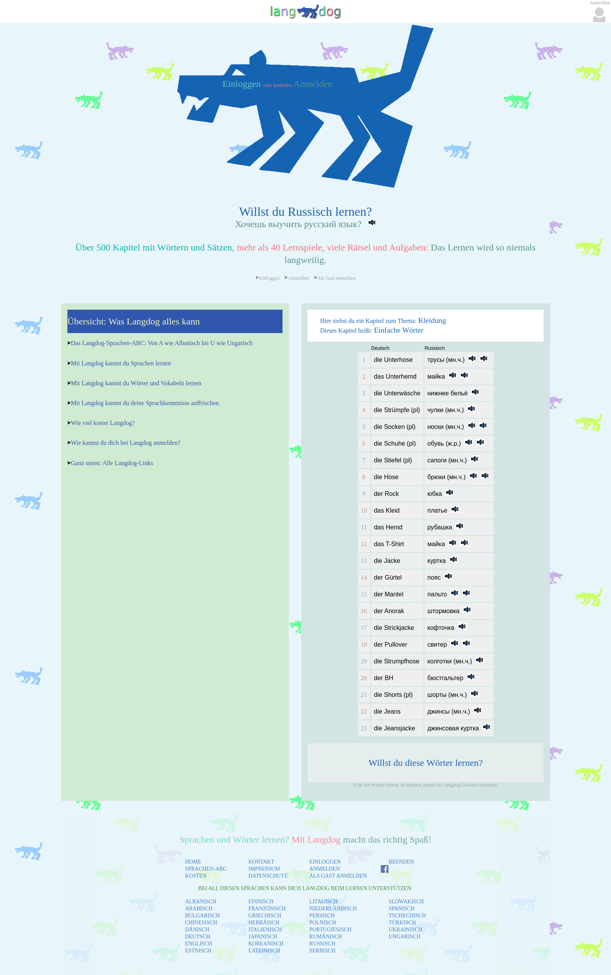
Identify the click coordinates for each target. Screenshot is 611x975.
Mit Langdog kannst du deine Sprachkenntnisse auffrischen (145, 403)
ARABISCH (199, 909)
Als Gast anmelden (334, 278)
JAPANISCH (263, 937)
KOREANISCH (266, 944)
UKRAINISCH (405, 930)
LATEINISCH (264, 951)
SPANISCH (401, 909)
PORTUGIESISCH (330, 930)
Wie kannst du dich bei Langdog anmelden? (125, 442)
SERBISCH (322, 951)
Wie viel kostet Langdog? (103, 423)
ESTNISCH (198, 951)
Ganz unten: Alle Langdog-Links (112, 463)
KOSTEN (196, 876)
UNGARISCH (404, 937)
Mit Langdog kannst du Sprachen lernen (121, 363)
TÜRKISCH (402, 923)
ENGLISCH (198, 944)
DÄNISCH (197, 930)
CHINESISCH (201, 923)
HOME (193, 862)
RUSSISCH (322, 944)
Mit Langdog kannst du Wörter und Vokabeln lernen (136, 383)
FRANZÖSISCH (267, 909)
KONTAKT (262, 862)
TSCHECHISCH (407, 916)
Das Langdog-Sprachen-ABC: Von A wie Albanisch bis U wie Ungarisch (162, 343)
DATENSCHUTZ (268, 876)
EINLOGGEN (325, 862)
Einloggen (243, 84)
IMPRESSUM (264, 869)
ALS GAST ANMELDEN (338, 876)
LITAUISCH (323, 901)
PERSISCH (322, 916)
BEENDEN (401, 862)
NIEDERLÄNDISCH (333, 909)
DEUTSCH (197, 937)
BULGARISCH (202, 916)
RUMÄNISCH (325, 937)
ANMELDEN (324, 869)
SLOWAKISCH (406, 901)
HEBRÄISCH (264, 923)
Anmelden (312, 84)
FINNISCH (261, 901)
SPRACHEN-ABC (206, 869)
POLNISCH (322, 923)
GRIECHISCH (265, 916)
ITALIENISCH (265, 930)
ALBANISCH (200, 901)
